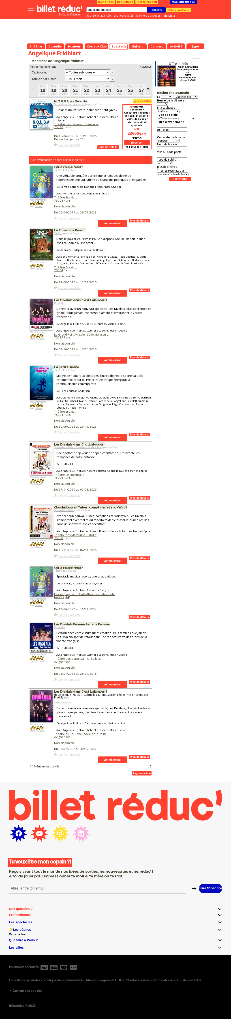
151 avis (39, 268)
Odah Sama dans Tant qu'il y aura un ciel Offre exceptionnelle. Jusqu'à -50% (188, 73)
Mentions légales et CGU (104, 980)
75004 (58, 200)
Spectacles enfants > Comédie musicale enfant (78, 447)
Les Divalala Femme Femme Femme (82, 624)
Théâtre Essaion (65, 197)
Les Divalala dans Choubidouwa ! (79, 444)
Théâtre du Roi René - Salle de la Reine (80, 734)
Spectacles (59, 303)
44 (67, 597)
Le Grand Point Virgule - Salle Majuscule (81, 334)
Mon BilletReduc (183, 2)
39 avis (39, 408)
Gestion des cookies (27, 991)
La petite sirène (66, 367)
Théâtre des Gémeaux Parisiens (76, 124)
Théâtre (58, 170)
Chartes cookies (138, 980)
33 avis (39, 484)
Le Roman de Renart (70, 230)
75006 (58, 478)
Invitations (106, 2)
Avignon (59, 662)
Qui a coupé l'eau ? (68, 167)
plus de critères (167, 167)
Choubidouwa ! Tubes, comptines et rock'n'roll (90, 507)
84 (69, 662)
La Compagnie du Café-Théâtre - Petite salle (84, 594)
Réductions (125, 2)
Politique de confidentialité (63, 980)
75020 (58, 127)
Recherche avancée (98, 15)
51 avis (39, 206)
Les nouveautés (123, 15)
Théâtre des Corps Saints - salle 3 (77, 659)
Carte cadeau (147, 2)
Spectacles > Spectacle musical (70, 104)
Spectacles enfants (64, 510)
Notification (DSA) (166, 980)
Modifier (146, 66)
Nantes (59, 597)
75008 (58, 538)
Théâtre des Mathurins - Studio (75, 535)
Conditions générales (24, 980)
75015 (58, 337)
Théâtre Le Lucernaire (69, 475)
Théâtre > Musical (63, 702)
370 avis (39, 339)
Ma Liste (169, 15)
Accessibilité (192, 980)
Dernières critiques (148, 15)
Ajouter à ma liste (69, 145)
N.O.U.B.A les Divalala (70, 101)
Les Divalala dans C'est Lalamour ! (80, 300)
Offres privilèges (178, 10)
